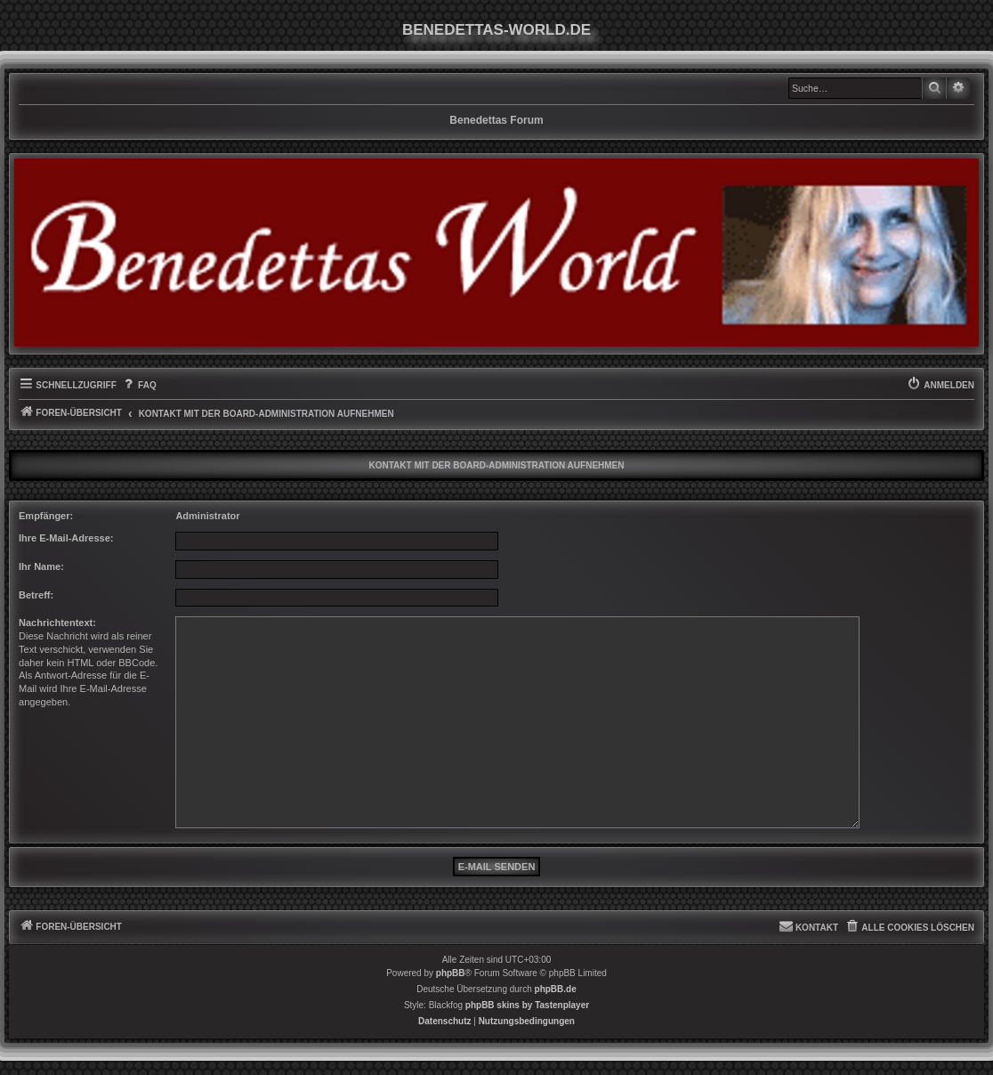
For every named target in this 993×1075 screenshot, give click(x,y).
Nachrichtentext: (57, 622)
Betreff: (36, 595)
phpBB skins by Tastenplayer (527, 1005)
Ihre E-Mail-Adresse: (66, 538)
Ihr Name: (41, 566)
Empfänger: (46, 515)
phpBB (450, 973)
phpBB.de (556, 989)
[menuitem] (139, 385)
